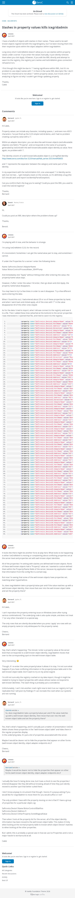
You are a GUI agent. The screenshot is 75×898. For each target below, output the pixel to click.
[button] (4, 35)
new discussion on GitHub (53, 14)
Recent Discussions (9, 874)
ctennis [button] (10, 34)
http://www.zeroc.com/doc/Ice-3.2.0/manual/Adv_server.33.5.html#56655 (32, 158)
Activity (4, 877)
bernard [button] (11, 118)
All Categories (7, 870)
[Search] (68, 2)
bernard (8, 767)
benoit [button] (10, 202)
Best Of (5, 880)
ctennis (8, 710)
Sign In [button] (37, 103)
